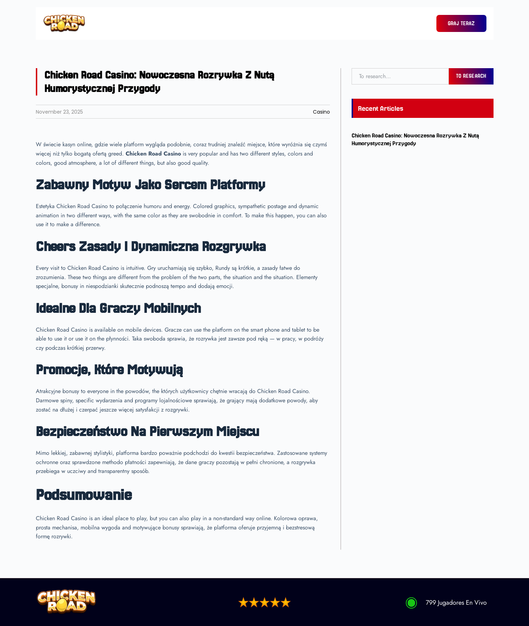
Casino (321, 111)
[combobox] (400, 76)
